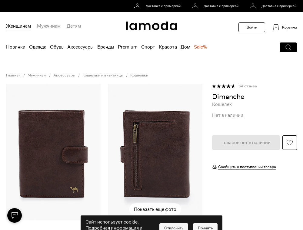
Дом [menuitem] (185, 47)
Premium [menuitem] (128, 47)
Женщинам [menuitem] (18, 26)
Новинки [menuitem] (15, 47)
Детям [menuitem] (74, 26)
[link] (158, 6)
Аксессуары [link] (64, 75)
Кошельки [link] (139, 75)
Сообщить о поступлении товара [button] (247, 166)
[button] (288, 47)
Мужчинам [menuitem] (49, 26)
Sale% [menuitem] (200, 47)
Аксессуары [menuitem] (80, 47)
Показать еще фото (155, 209)
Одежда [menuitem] (37, 47)
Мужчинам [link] (37, 75)
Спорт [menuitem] (148, 47)
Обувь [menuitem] (57, 47)
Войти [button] (252, 27)
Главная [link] (13, 75)
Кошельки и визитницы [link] (102, 75)
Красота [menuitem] (168, 47)
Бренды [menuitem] (105, 47)
